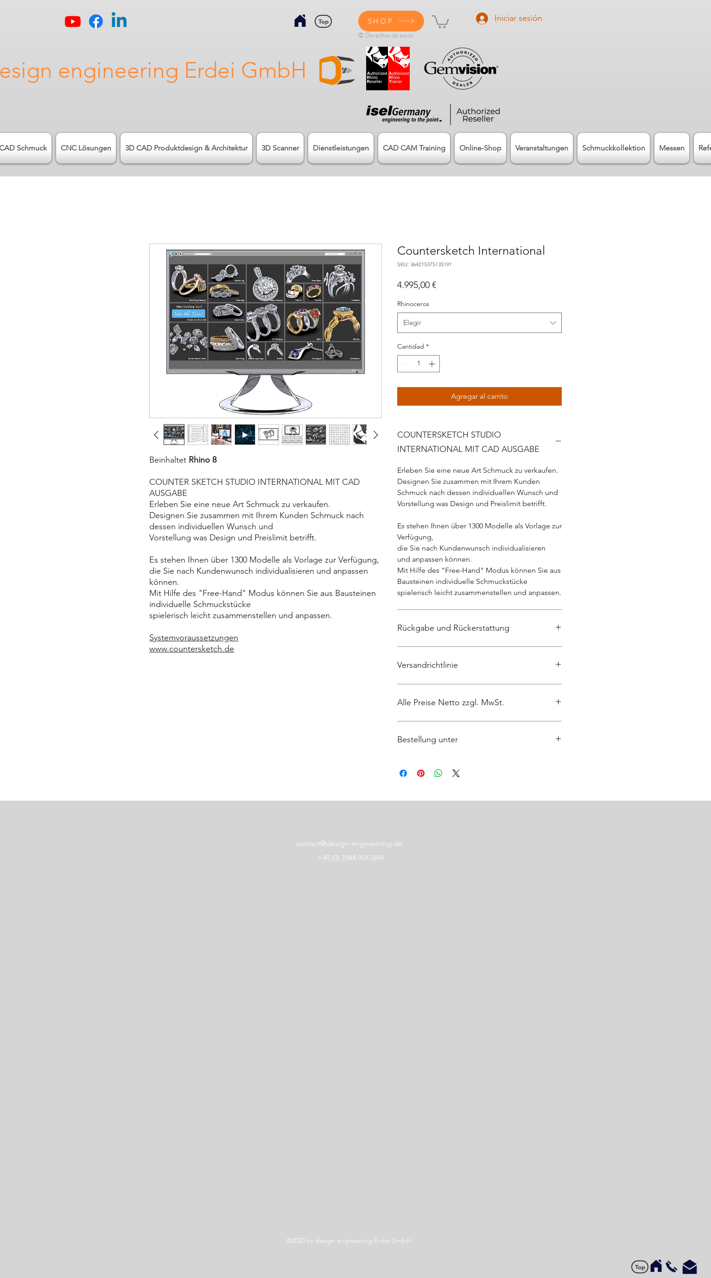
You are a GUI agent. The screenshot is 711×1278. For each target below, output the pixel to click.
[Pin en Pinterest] (420, 773)
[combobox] (479, 323)
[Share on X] (456, 773)
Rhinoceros (413, 304)
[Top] (323, 21)
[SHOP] (391, 21)
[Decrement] (404, 364)
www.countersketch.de (191, 649)
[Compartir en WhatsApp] (438, 773)
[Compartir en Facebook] (403, 773)
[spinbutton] (418, 364)
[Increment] (432, 364)
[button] (440, 21)
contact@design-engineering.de (349, 843)
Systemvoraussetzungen (193, 638)
